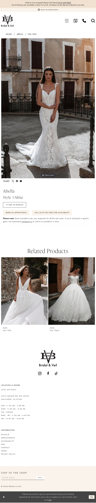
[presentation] (24, 291)
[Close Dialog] (4, 497)
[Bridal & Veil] (7, 21)
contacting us (27, 221)
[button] (66, 21)
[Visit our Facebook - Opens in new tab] (48, 373)
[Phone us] (84, 21)
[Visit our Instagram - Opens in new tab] (40, 374)
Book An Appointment (16, 213)
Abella (20, 34)
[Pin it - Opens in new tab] (17, 181)
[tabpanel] (48, 108)
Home (9, 34)
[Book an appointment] (48, 10)
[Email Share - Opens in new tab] (21, 181)
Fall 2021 (32, 34)
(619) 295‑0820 (64, 3)
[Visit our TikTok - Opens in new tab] (56, 373)
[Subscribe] (40, 478)
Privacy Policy (8, 454)
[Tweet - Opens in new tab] (13, 181)
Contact (5, 448)
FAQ (3, 445)
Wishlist (5, 435)
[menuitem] (66, 21)
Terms (4, 451)
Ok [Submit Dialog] (91, 497)
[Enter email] (23, 478)
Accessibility (7, 441)
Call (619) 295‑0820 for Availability (52, 213)
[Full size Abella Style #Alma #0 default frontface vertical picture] (48, 108)
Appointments (8, 438)
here (50, 500)
